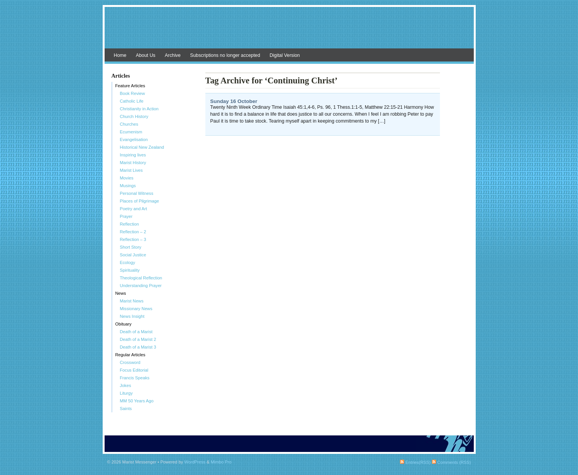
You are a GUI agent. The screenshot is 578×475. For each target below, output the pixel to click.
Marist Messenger (289, 31)
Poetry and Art (133, 208)
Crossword (130, 362)
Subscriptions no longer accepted (225, 55)
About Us (145, 55)
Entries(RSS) (415, 462)
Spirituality (130, 270)
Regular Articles (130, 354)
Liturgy (126, 393)
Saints (126, 408)
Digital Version (285, 55)
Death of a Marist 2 (138, 339)
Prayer (126, 216)
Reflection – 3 (133, 239)
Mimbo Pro (221, 462)
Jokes (125, 385)
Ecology (127, 262)
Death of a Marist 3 (138, 347)
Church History (134, 116)
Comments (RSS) (451, 462)
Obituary (123, 324)
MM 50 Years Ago (137, 401)
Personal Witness (136, 193)
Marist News (132, 301)
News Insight (132, 316)
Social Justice (133, 254)
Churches (129, 124)
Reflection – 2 (133, 231)
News (120, 293)
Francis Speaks (135, 377)
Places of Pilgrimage (139, 201)
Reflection (129, 224)
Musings (128, 185)
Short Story (131, 247)
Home (120, 55)
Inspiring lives (133, 155)
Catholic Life (132, 101)
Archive (173, 55)
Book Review (132, 93)
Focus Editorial (134, 370)
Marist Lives (131, 170)
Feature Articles (130, 85)
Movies (126, 178)
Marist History (133, 162)
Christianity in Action (139, 108)
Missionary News (136, 308)
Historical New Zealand (142, 147)
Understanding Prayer (141, 285)
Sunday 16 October (233, 101)
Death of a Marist (136, 331)
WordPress (194, 462)
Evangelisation (134, 139)
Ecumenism (131, 132)
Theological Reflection (141, 278)
